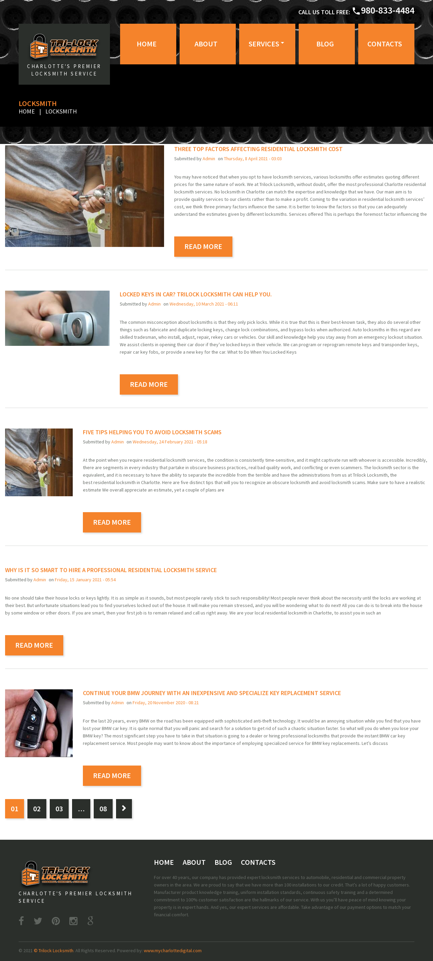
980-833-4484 (387, 10)
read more (203, 246)
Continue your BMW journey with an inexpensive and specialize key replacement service (212, 693)
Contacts (384, 43)
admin (209, 158)
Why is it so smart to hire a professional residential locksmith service (111, 570)
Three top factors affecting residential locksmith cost (258, 149)
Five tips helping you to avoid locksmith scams (152, 432)
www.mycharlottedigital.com (173, 950)
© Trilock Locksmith (53, 950)
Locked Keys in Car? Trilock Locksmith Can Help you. (196, 294)
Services (264, 43)
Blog (325, 43)
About (206, 43)
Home (147, 43)
